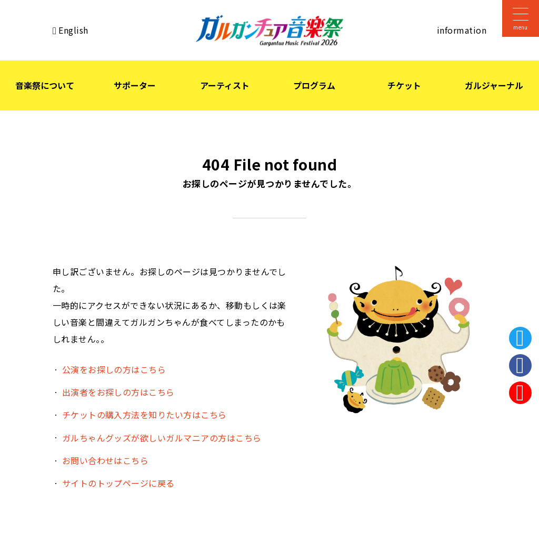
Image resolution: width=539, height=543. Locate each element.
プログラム (314, 85)
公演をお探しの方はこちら (114, 369)
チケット (404, 85)
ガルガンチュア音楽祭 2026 (269, 30)
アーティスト (224, 85)
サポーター (135, 85)
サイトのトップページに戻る (118, 483)
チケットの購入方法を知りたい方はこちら (144, 414)
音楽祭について (44, 85)
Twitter (520, 338)
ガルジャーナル (494, 85)
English (73, 30)
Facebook (520, 365)
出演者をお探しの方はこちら (118, 392)
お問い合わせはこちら (105, 460)
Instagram (520, 392)
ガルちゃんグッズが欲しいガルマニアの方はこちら (162, 437)
